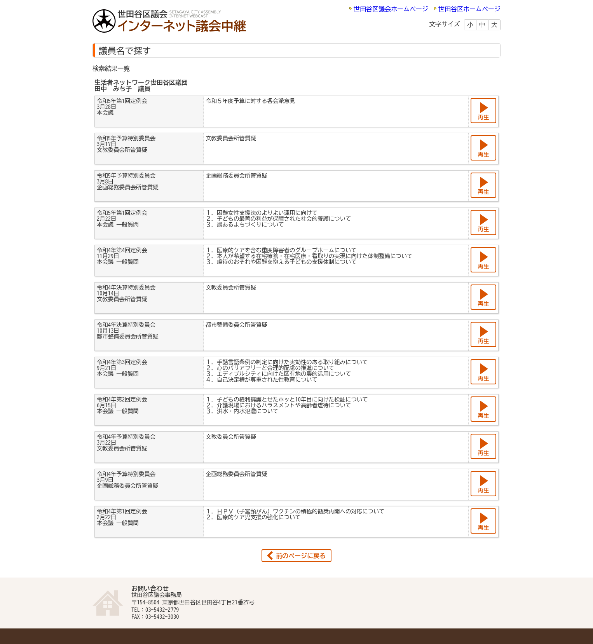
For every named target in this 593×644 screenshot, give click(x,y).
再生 (483, 117)
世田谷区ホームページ (469, 9)
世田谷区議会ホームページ (391, 9)
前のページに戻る (301, 556)
